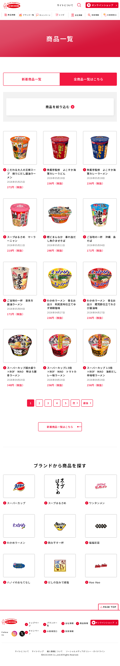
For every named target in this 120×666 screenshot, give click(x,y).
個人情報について (55, 651)
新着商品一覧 (31, 79)
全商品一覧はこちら (88, 79)
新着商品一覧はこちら (64, 427)
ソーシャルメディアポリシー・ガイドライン (85, 651)
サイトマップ (38, 651)
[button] (60, 106)
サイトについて (65, 5)
